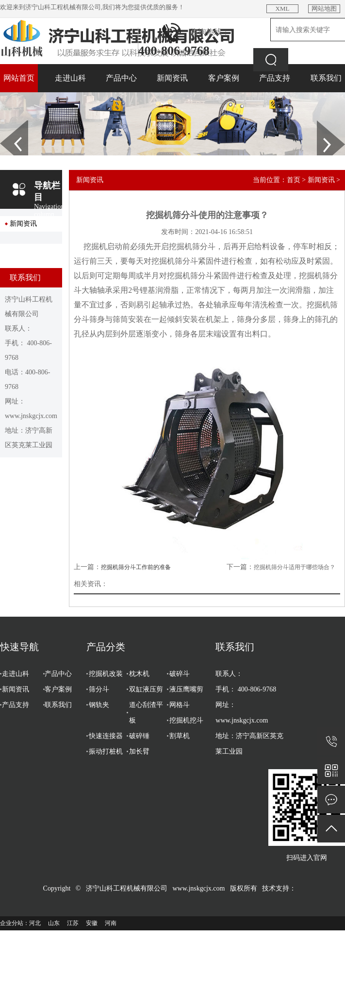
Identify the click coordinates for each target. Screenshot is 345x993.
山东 (54, 923)
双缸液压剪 (146, 689)
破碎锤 (139, 736)
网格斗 (179, 704)
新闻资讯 (172, 78)
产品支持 (274, 78)
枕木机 (139, 673)
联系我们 (326, 78)
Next (322, 123)
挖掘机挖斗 (186, 720)
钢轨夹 (99, 704)
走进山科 (70, 78)
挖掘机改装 (106, 673)
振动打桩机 (106, 751)
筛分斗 (99, 689)
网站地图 (324, 8)
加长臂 (139, 751)
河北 (35, 923)
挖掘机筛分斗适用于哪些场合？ (294, 567)
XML (283, 8)
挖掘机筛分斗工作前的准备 (136, 567)
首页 (293, 180)
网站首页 (18, 78)
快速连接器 (106, 736)
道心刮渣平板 (146, 712)
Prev (5, 123)
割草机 (179, 736)
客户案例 (223, 78)
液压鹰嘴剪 (186, 689)
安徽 (92, 923)
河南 (110, 923)
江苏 (73, 923)
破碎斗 (179, 673)
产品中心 (121, 78)
